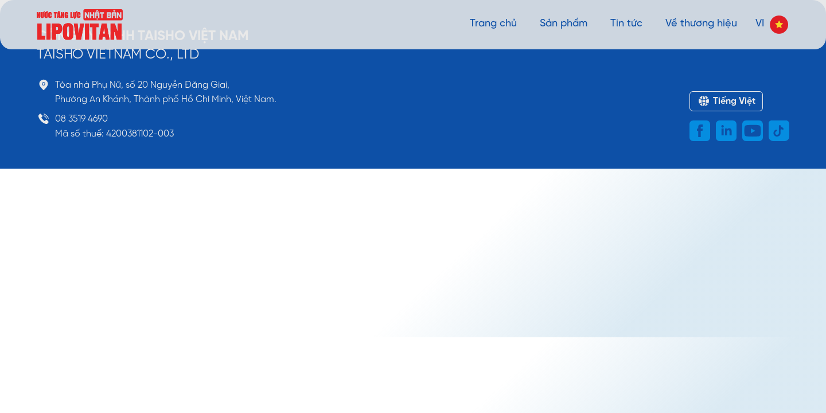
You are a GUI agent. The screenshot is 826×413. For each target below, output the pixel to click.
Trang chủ (493, 23)
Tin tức (626, 23)
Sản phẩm (563, 23)
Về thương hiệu (701, 23)
